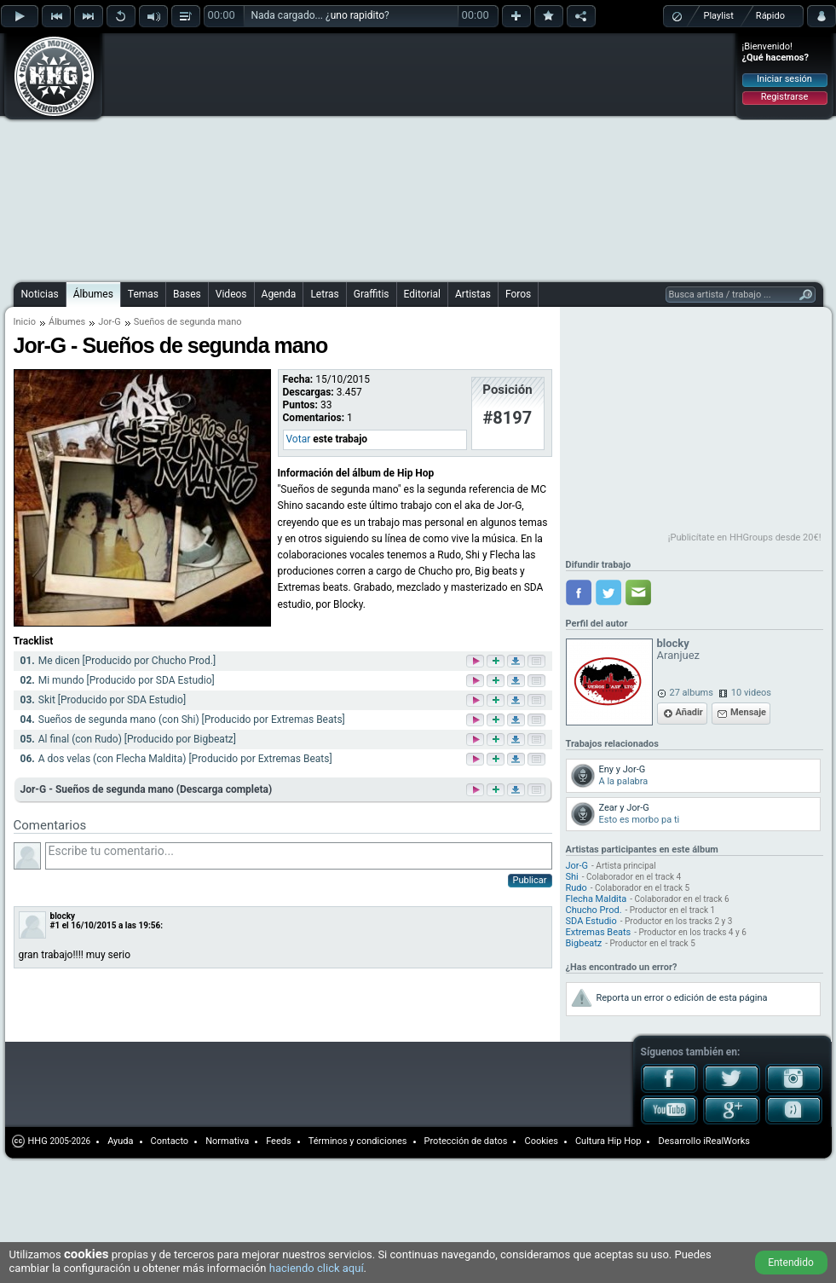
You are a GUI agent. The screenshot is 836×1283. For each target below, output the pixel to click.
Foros (518, 294)
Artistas (473, 294)
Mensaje (748, 712)
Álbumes (93, 294)
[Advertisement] (295, 155)
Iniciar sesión (784, 78)
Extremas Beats (598, 932)
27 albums (691, 692)
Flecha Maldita (596, 898)
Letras (324, 294)
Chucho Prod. (594, 910)
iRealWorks (726, 1141)
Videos (231, 294)
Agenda (279, 294)
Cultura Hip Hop (608, 1141)
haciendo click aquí (316, 1268)
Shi (572, 876)
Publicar (530, 880)
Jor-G (109, 321)
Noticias (40, 294)
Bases (187, 294)
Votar (298, 439)
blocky (63, 916)
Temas (143, 294)
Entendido (791, 1263)
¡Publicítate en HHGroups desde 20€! (745, 537)
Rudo (576, 887)
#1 (55, 925)
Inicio (25, 321)
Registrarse (784, 96)
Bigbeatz (584, 943)
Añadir (689, 712)
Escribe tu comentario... (298, 856)
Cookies (540, 1141)
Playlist (719, 15)
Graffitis (371, 294)
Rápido (770, 15)
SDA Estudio (591, 921)
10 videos (751, 692)
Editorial (422, 294)
